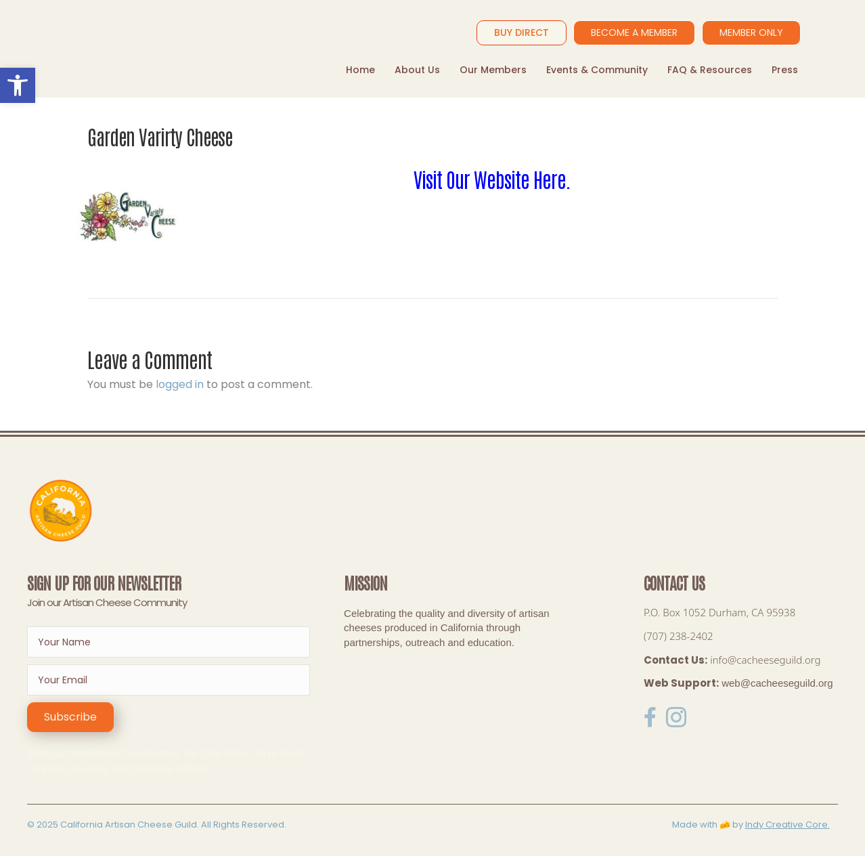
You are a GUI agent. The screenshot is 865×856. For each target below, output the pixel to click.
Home (360, 70)
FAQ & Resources (709, 70)
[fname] (168, 642)
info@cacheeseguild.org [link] (765, 659)
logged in (180, 384)
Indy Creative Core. (787, 824)
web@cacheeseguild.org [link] (777, 683)
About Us (417, 70)
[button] (70, 717)
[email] (168, 680)
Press (785, 70)
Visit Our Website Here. (492, 178)
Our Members (493, 70)
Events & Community (597, 70)
